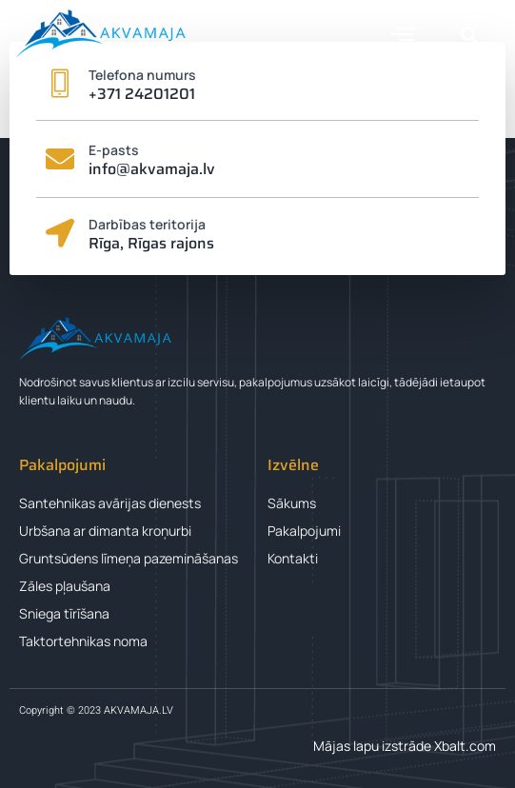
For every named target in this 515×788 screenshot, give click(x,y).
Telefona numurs (142, 75)
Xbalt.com (465, 746)
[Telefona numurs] (60, 83)
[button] (403, 33)
